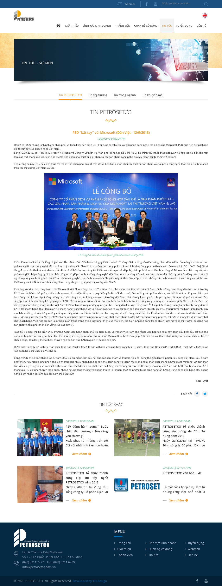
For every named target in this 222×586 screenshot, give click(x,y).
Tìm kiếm (206, 4)
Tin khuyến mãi (152, 95)
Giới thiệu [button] (72, 26)
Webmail (130, 4)
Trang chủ (58, 26)
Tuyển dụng (184, 26)
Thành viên (125, 555)
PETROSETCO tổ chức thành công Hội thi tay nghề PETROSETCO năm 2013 (87, 477)
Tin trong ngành (125, 95)
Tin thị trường (97, 95)
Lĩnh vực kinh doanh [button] (97, 26)
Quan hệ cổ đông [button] (146, 26)
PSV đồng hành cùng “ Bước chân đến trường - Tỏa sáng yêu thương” (87, 431)
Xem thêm (79, 454)
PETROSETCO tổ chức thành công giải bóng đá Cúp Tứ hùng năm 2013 (184, 431)
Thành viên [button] (122, 26)
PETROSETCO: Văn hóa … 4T (182, 473)
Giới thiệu (124, 549)
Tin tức (153, 555)
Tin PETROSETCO (70, 95)
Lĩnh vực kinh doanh (162, 543)
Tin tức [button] (167, 26)
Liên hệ (201, 26)
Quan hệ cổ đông (160, 549)
